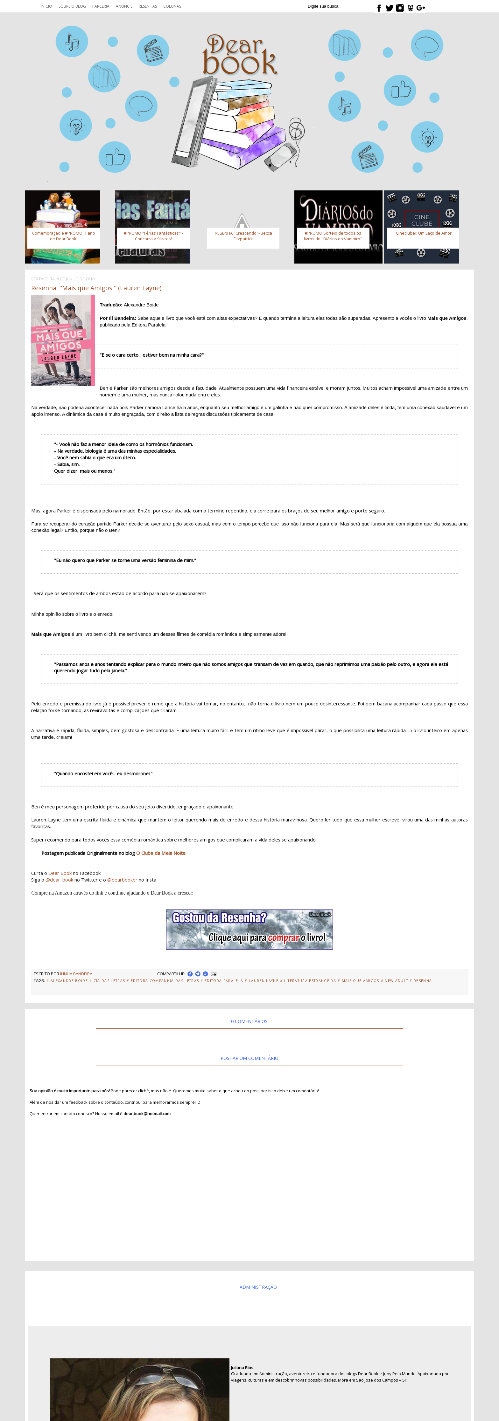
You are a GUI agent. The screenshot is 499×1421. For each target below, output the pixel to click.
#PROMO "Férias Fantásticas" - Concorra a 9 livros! (153, 236)
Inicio (46, 6)
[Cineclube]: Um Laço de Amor (423, 233)
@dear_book (59, 879)
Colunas (172, 6)
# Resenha (421, 980)
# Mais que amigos (358, 980)
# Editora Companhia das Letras (163, 980)
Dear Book (60, 873)
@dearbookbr (122, 879)
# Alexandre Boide (67, 980)
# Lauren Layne (261, 980)
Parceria (100, 6)
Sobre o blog (72, 6)
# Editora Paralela (221, 980)
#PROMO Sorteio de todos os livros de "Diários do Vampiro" (333, 236)
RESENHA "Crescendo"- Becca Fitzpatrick (243, 236)
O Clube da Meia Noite (161, 853)
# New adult (394, 980)
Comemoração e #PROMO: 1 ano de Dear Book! (63, 236)
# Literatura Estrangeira (308, 980)
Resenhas (148, 6)
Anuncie (124, 6)
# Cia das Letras (107, 980)
